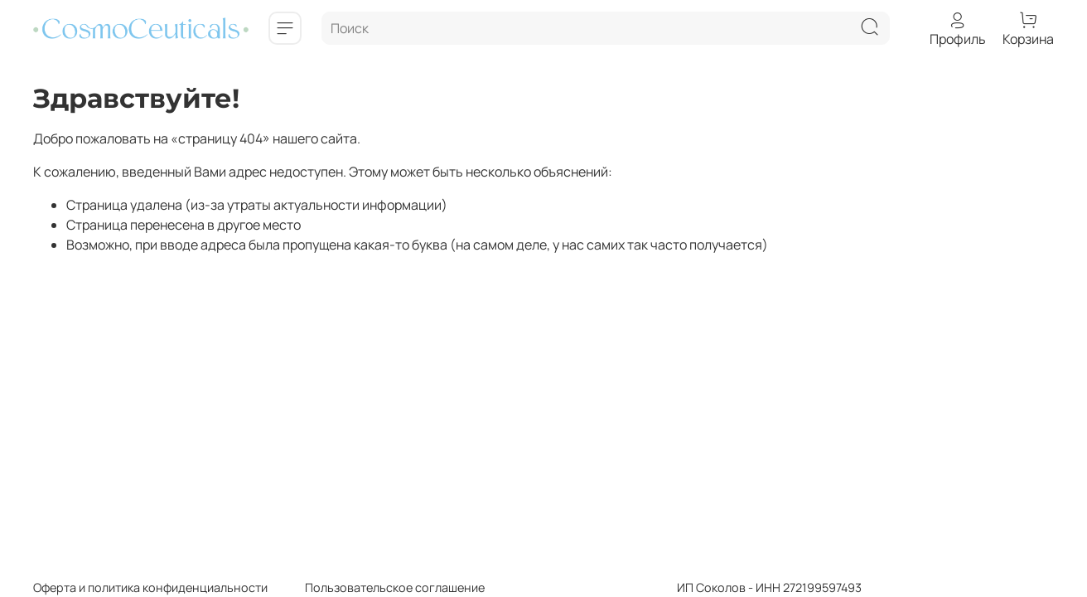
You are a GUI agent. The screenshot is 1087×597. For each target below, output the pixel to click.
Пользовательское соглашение (376, 587)
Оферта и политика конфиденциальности (150, 587)
